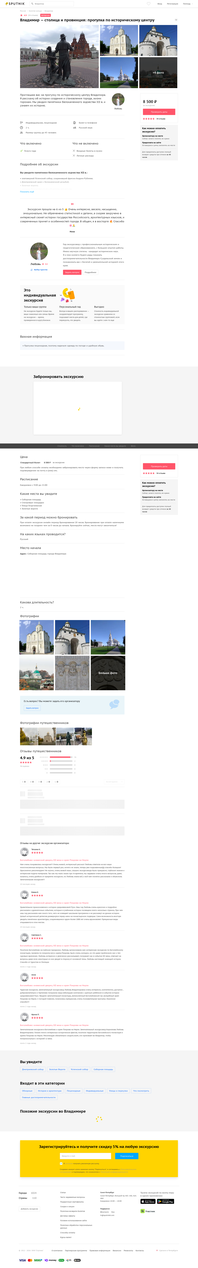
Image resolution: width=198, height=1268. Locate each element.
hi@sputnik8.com (107, 1215)
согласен (69, 1163)
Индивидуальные (95, 1091)
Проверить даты (159, 112)
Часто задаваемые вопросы (72, 1197)
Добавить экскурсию (29, 1209)
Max (113, 1212)
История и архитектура (49, 1091)
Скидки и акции (67, 1206)
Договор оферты (67, 1216)
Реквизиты (128, 1250)
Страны (27, 1198)
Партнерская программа (76, 1250)
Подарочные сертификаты (72, 1202)
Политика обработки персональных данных (76, 1226)
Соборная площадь (103, 1069)
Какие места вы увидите (115, 446)
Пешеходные (73, 1091)
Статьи (63, 1192)
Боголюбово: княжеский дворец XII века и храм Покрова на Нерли (54, 860)
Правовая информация (100, 1250)
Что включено (78, 446)
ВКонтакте (104, 1212)
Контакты (140, 1250)
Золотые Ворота (57, 1069)
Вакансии (117, 1250)
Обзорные (27, 1091)
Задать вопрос (72, 272)
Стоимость (62, 446)
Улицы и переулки (118, 1091)
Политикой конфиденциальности (114, 1172)
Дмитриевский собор (33, 1069)
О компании (57, 1250)
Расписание (94, 446)
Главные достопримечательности (39, 1097)
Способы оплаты (67, 1233)
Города (27, 1193)
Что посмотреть (141, 1091)
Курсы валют (65, 1237)
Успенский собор (79, 1069)
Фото (133, 446)
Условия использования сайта (73, 1220)
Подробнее (90, 272)
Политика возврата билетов (72, 1211)
